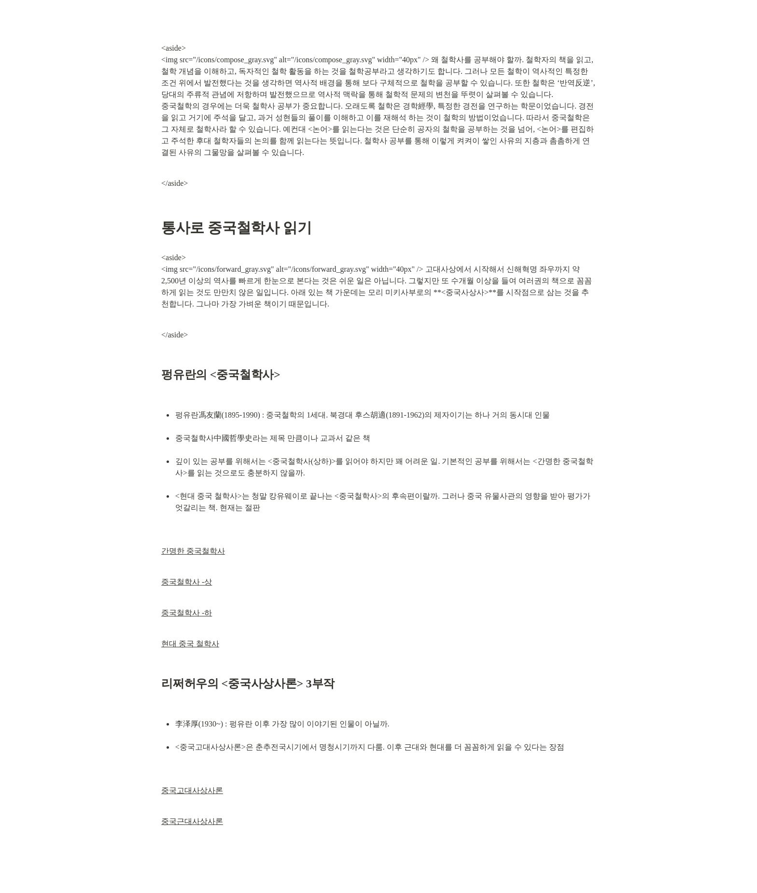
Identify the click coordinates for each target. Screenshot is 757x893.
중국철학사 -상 (186, 582)
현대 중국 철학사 (190, 644)
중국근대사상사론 (192, 821)
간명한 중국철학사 (193, 551)
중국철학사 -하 (186, 613)
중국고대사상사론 (192, 790)
